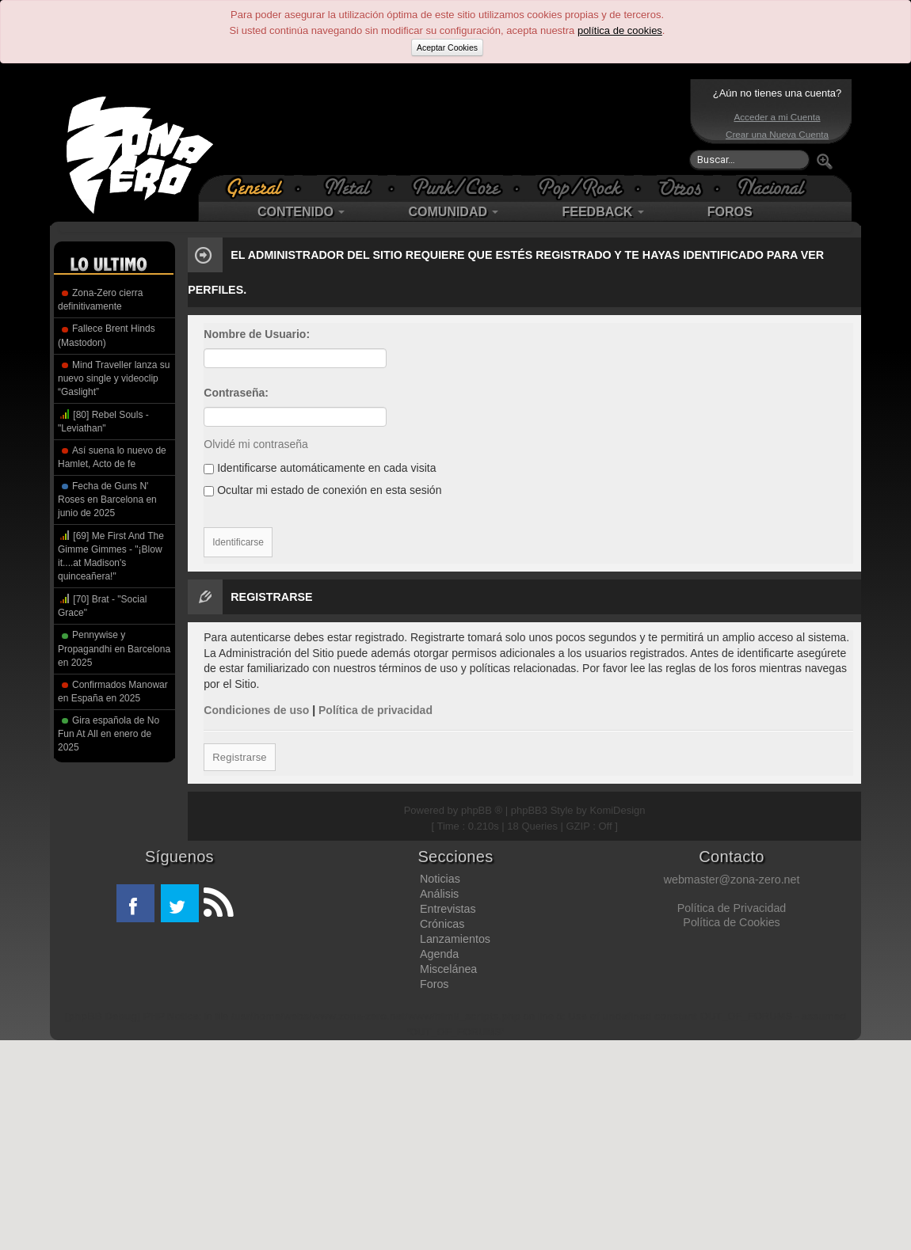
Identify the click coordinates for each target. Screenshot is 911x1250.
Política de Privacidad (731, 908)
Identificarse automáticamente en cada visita (320, 468)
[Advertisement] (451, 126)
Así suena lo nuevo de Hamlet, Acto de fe (112, 457)
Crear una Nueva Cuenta (777, 134)
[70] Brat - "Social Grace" (102, 605)
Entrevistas (448, 908)
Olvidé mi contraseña (256, 444)
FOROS (730, 211)
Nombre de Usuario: (257, 334)
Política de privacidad (375, 710)
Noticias (440, 878)
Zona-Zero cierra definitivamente (100, 299)
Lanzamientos (455, 939)
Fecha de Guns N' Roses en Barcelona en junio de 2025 (107, 500)
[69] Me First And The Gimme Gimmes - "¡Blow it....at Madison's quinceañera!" (111, 555)
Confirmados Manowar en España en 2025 (113, 691)
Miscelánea (448, 969)
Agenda (439, 954)
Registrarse (238, 757)
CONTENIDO (301, 211)
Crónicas (442, 924)
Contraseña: (236, 392)
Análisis (439, 893)
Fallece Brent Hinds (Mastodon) (106, 335)
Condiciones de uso (256, 710)
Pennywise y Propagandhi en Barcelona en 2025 (114, 648)
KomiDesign (618, 810)
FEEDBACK (602, 211)
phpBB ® (481, 810)
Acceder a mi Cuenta (777, 117)
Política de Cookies (731, 922)
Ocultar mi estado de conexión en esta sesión (322, 490)
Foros (434, 984)
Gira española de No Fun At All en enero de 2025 (108, 734)
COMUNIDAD (453, 211)
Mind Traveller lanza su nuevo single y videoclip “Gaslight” (114, 378)
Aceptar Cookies (447, 47)
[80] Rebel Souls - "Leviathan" (103, 421)
